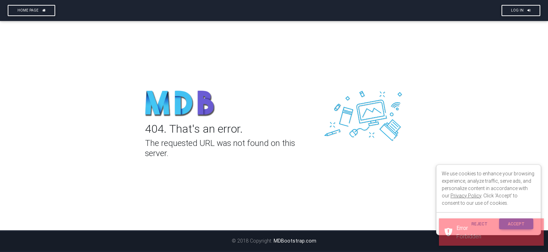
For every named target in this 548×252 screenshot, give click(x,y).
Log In (521, 10)
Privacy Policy (465, 195)
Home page (31, 10)
